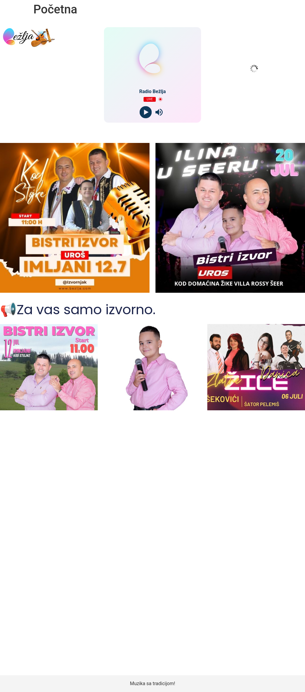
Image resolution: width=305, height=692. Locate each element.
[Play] (145, 112)
